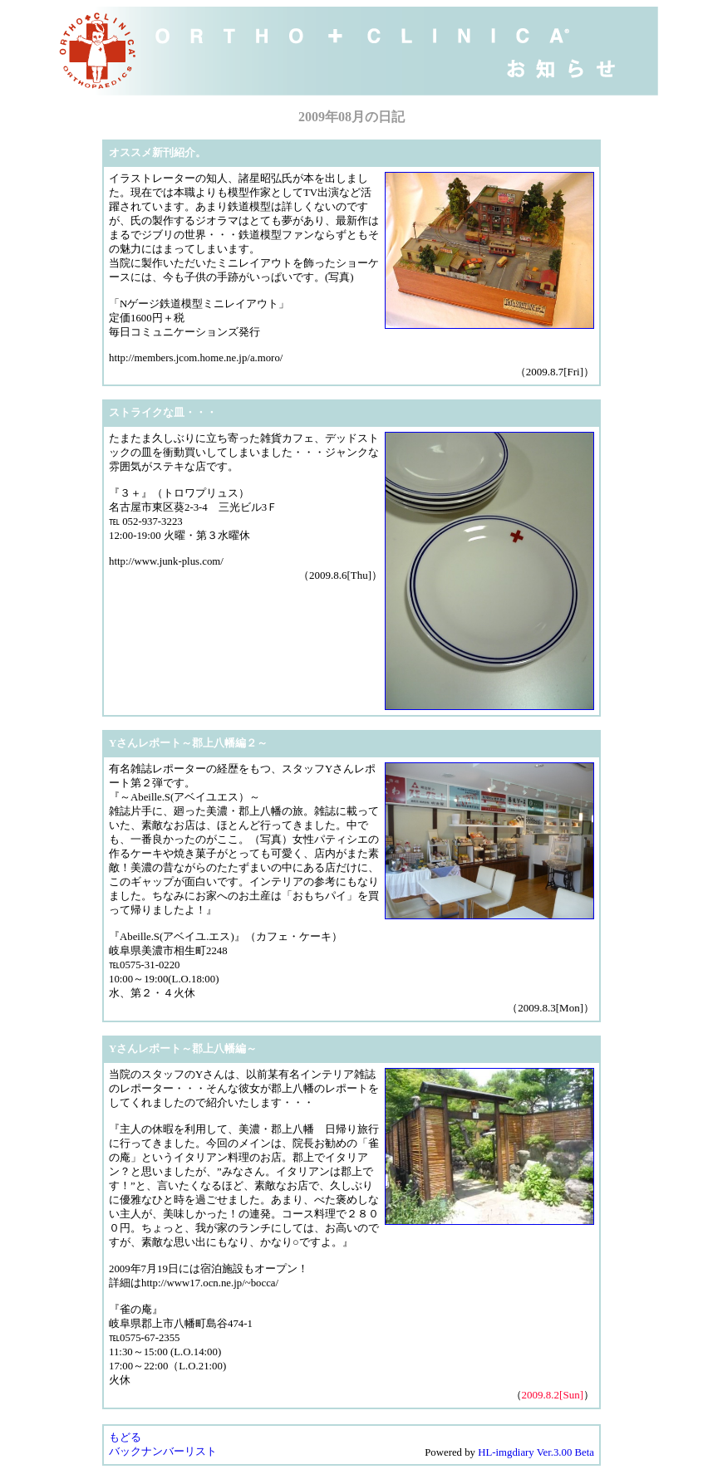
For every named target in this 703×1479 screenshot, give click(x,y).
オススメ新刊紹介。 (157, 153)
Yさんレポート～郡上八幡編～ (183, 1049)
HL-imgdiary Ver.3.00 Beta (536, 1452)
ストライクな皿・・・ (163, 413)
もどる (125, 1437)
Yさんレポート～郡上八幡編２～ (188, 743)
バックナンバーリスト (163, 1451)
